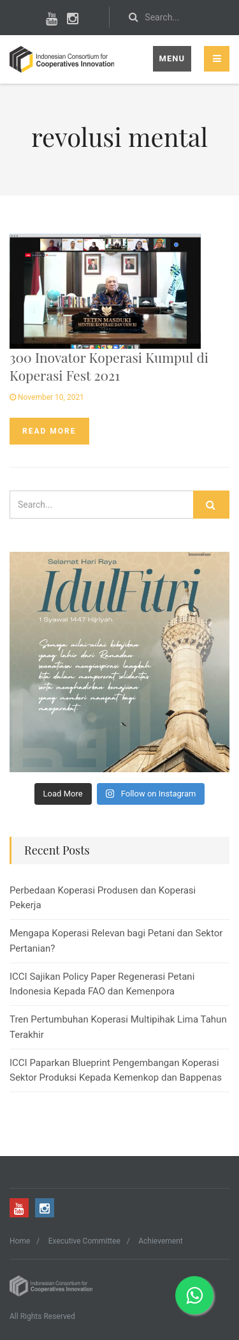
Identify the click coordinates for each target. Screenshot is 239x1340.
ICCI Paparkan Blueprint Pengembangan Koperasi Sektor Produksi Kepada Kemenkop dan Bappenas (116, 1070)
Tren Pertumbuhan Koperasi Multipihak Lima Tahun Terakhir (118, 1027)
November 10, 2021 (47, 397)
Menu (172, 58)
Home (20, 1241)
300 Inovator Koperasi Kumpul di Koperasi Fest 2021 (109, 365)
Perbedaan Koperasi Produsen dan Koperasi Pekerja (103, 898)
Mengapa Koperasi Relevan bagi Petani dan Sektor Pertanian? (116, 940)
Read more (49, 431)
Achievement (160, 1241)
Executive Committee (84, 1241)
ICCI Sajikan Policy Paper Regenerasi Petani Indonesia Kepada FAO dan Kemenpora (102, 984)
